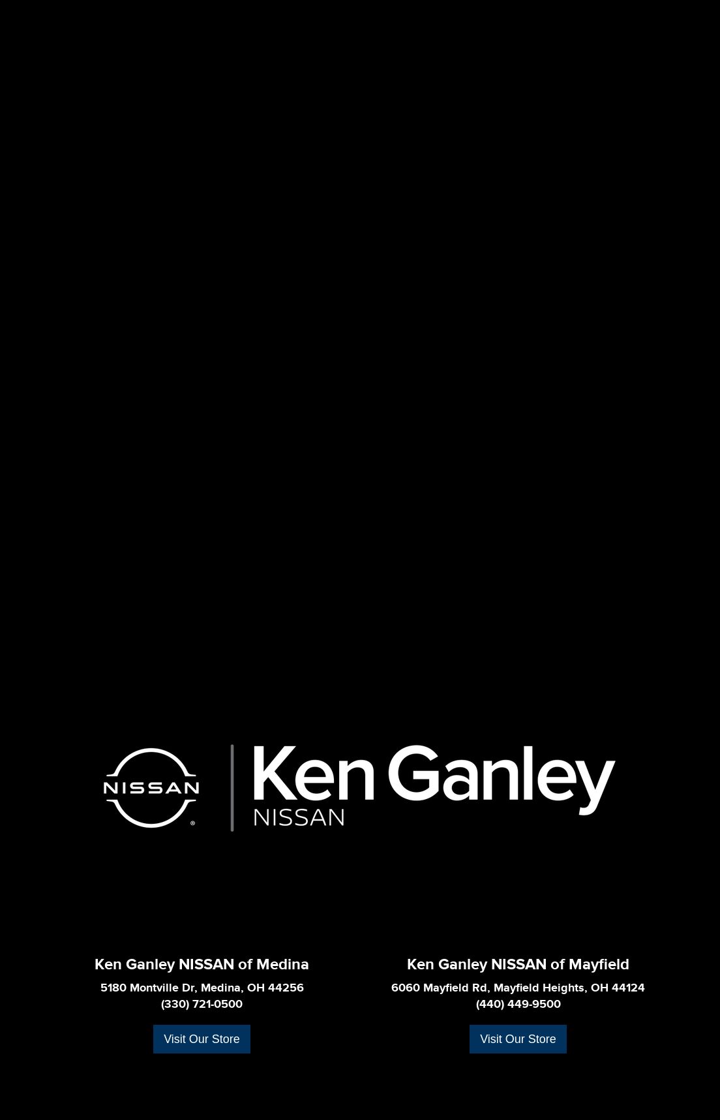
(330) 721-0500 (202, 1004)
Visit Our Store (202, 1039)
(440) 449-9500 (518, 1004)
